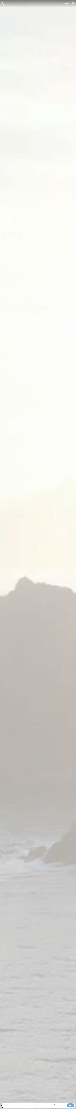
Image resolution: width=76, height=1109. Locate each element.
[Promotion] (57, 1106)
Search (70, 1105)
